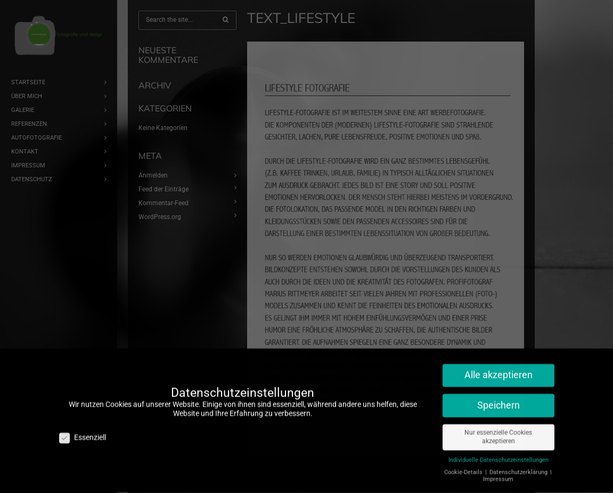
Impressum (498, 474)
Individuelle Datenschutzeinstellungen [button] (498, 455)
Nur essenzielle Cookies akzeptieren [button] (498, 432)
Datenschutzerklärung (519, 467)
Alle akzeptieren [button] (498, 370)
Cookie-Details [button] (464, 467)
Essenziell (82, 433)
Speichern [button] (498, 400)
